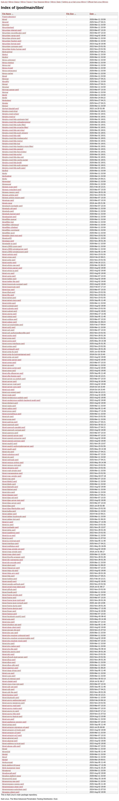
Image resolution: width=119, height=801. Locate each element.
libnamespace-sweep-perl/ (13, 784)
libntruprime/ (7, 52)
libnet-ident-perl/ (9, 565)
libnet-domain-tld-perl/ (11, 630)
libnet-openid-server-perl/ (12, 436)
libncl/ (4, 757)
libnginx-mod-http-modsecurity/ (15, 138)
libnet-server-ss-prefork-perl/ (14, 379)
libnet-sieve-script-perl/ (11, 368)
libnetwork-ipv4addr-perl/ (12, 206)
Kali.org (4, 2)
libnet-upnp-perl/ (9, 276)
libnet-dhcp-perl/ (9, 660)
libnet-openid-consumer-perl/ (14, 438)
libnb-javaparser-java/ (11, 768)
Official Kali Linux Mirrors (98, 2)
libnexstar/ (6, 181)
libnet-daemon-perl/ (10, 668)
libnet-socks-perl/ (9, 336)
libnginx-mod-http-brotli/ (12, 163)
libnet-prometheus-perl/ (11, 414)
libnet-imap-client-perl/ (11, 554)
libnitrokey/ (6, 100)
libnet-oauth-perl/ (9, 449)
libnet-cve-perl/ (8, 673)
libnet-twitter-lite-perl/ (10, 281)
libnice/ (5, 106)
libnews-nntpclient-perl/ (11, 190)
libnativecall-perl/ (9, 773)
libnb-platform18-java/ (11, 765)
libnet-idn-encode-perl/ (11, 563)
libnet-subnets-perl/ (10, 308)
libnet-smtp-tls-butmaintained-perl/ (16, 354)
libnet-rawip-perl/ (9, 406)
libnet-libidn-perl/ (9, 484)
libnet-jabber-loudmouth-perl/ (14, 516)
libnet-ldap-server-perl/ (11, 503)
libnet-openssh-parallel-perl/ (13, 427)
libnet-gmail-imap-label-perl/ (13, 587)
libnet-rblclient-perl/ (10, 403)
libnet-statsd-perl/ (9, 317)
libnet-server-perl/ (9, 381)
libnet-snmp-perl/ (9, 341)
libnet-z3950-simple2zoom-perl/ (15, 252)
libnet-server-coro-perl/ (11, 387)
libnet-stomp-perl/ (9, 314)
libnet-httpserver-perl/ (11, 568)
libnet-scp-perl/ (8, 390)
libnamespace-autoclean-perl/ (14, 789)
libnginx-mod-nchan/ (10, 114)
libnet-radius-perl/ (9, 408)
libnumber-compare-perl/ (12, 46)
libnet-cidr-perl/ (8, 689)
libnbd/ (5, 760)
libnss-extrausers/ (9, 71)
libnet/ (4, 749)
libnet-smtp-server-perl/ (11, 360)
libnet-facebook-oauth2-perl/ (13, 616)
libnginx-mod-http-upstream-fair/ (15, 119)
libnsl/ (4, 76)
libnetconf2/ (7, 238)
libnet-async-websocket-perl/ (14, 700)
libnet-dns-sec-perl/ (10, 633)
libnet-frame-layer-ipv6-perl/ (13, 600)
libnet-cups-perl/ (8, 676)
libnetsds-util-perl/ (9, 209)
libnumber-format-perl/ (11, 44)
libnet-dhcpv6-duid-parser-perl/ (15, 657)
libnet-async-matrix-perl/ (12, 708)
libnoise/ (5, 87)
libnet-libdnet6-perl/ (10, 487)
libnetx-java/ (7, 203)
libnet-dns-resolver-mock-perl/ (14, 641)
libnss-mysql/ (7, 68)
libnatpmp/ (6, 771)
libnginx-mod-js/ (8, 117)
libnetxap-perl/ (8, 200)
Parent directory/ (9, 17)
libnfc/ (4, 179)
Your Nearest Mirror (41, 2)
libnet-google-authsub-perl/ (13, 584)
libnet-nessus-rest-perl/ (11, 465)
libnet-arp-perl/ (8, 719)
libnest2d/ (6, 752)
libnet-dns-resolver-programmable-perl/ (18, 638)
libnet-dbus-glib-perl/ (10, 665)
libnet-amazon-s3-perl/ (11, 733)
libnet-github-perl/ (9, 589)
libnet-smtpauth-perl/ (10, 349)
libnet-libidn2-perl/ (9, 481)
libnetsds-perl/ (8, 211)
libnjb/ (4, 98)
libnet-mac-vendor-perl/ (11, 476)
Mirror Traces (26, 2)
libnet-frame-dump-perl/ (11, 606)
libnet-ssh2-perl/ (8, 327)
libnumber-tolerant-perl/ (11, 30)
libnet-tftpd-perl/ (8, 292)
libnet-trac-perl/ (8, 290)
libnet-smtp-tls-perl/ (10, 352)
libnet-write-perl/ (8, 260)
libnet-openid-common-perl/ (13, 441)
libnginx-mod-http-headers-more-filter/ (17, 146)
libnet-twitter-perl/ (9, 279)
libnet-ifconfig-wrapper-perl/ (13, 557)
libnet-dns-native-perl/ (11, 646)
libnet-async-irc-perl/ (10, 711)
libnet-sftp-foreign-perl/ (11, 376)
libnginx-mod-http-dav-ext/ (13, 157)
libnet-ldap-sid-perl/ (10, 498)
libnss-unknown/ (9, 60)
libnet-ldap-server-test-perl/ (13, 500)
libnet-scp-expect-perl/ (11, 392)
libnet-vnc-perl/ (8, 273)
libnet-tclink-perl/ (9, 303)
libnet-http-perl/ (8, 576)
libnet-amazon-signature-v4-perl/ (15, 727)
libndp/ (5, 754)
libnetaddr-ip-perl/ (9, 244)
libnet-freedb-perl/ (9, 592)
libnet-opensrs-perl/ (10, 433)
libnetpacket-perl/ (9, 217)
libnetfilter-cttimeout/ (10, 225)
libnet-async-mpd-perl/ (11, 706)
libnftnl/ (5, 171)
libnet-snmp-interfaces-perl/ (13, 344)
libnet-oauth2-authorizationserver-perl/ (18, 446)
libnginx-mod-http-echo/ (12, 154)
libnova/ (5, 79)
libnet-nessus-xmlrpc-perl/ (12, 463)
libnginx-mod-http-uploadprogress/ (16, 122)
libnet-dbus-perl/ (9, 662)
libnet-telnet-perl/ (9, 298)
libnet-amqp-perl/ (9, 725)
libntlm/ (5, 57)
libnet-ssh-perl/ (8, 330)
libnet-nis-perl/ (8, 457)
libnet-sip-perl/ (8, 365)
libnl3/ (4, 95)
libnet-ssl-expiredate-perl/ (12, 325)
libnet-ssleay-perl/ (9, 322)
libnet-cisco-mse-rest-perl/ (13, 684)
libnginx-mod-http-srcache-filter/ (15, 127)
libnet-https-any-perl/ (10, 573)
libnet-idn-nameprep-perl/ (12, 560)
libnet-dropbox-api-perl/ (11, 625)
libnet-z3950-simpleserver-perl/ (15, 249)
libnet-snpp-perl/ (9, 338)
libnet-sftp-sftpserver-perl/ (12, 373)
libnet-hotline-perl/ (9, 579)
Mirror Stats (56, 2)
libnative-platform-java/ (11, 776)
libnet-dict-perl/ (8, 654)
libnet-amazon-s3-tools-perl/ (13, 730)
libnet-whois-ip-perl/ (10, 271)
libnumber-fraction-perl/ (11, 41)
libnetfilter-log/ (8, 222)
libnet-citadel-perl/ (9, 681)
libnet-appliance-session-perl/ (14, 722)
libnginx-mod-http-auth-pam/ (13, 168)
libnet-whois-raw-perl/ (11, 265)
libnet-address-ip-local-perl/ (13, 743)
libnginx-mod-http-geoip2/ (12, 149)
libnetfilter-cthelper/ (10, 227)
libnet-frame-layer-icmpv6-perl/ (14, 603)
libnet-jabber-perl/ (9, 514)
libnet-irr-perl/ (7, 522)
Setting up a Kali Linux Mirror (74, 2)
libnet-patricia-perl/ (10, 422)
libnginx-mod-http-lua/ (11, 144)
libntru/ (5, 54)
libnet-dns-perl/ (8, 644)
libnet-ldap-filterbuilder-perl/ (13, 508)
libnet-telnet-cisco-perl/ (11, 300)
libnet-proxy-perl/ (9, 411)
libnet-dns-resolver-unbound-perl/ (16, 635)
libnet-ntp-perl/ (8, 452)
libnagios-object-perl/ (10, 792)
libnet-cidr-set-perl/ (10, 687)
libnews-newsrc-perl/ (10, 192)
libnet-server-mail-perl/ (11, 384)
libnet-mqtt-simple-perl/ (11, 471)
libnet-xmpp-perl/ (9, 257)
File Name (6, 14)
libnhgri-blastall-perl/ (10, 109)
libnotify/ (5, 82)
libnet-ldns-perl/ (8, 492)
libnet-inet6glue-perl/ (10, 546)
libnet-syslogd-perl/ (10, 306)
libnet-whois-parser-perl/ (12, 268)
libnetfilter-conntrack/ (10, 230)
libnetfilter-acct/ (8, 233)
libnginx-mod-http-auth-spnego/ (15, 165)
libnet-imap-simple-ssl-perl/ (13, 549)
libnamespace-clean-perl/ (12, 787)
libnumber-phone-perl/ (11, 38)
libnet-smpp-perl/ (9, 363)
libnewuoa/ (6, 184)
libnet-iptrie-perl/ (9, 530)
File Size (70, 14)
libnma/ (5, 92)
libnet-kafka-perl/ (9, 511)
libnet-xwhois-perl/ (9, 254)
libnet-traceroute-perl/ (11, 287)
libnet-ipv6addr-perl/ (10, 527)
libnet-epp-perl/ (8, 619)
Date (92, 14)
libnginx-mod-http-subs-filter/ (14, 125)
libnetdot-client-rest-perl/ (12, 236)
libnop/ (5, 84)
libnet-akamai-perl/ (10, 741)
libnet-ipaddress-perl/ (11, 533)
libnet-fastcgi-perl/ (9, 614)
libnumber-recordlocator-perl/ (14, 33)
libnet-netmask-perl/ (10, 460)
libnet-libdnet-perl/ (9, 489)
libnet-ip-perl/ (7, 538)
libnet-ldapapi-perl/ (10, 495)
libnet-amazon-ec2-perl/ (12, 735)
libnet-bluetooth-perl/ (10, 698)
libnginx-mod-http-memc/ (12, 141)
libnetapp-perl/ (8, 241)
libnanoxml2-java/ (9, 779)
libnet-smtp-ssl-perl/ (10, 357)
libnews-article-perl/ (10, 195)
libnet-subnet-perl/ (9, 311)
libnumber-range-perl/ (11, 36)
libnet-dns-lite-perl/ (10, 649)
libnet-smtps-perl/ (9, 346)
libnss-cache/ (7, 73)
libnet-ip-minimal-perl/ (11, 541)
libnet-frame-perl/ (9, 598)
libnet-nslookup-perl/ (10, 454)
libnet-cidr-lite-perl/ (10, 692)
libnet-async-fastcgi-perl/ (12, 716)
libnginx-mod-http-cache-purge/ (15, 160)
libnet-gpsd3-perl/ (9, 581)
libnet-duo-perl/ (8, 622)
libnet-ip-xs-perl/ (8, 535)
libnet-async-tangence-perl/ (13, 703)
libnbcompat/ (7, 762)
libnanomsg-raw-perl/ (11, 781)
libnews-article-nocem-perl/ (13, 198)
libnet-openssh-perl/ (10, 425)
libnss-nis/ (6, 65)
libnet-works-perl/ (9, 263)
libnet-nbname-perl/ (10, 468)
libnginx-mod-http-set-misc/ (13, 130)
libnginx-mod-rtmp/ (10, 111)
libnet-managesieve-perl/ (12, 473)
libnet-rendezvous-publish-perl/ (15, 398)
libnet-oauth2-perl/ (9, 444)
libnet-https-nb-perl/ (10, 571)
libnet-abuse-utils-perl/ (11, 746)
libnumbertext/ (8, 27)
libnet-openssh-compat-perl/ (13, 430)
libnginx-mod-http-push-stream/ (15, 133)
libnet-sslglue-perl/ (9, 319)
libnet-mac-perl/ (8, 479)
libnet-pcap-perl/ (9, 419)
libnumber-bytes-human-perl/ (14, 49)
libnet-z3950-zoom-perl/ (12, 246)
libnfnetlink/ (7, 176)
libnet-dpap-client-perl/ (11, 627)
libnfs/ (4, 173)
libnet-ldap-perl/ (8, 506)
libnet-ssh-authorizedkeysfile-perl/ (16, 333)
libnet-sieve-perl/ (9, 371)
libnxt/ (4, 19)
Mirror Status (14, 2)
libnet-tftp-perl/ (8, 295)
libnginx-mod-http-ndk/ (11, 136)
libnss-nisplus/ (8, 63)
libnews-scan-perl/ (9, 187)
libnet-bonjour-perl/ (10, 695)
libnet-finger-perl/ (9, 611)
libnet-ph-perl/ (8, 417)
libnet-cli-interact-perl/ (11, 679)
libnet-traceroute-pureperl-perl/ (14, 284)
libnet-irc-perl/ (7, 525)
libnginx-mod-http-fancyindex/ (14, 152)
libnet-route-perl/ (9, 395)
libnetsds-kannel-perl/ (11, 214)
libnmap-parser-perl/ (10, 90)
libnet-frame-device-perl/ (12, 608)
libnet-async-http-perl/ (11, 714)
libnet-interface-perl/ (10, 544)
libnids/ (5, 103)
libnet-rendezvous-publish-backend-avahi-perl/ (21, 400)
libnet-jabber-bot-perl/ (11, 519)
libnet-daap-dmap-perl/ (11, 671)
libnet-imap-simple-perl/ (11, 552)
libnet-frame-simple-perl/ (12, 595)
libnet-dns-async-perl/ (11, 652)
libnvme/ (5, 25)
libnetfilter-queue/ (9, 219)
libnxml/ (5, 22)
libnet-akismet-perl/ (10, 738)
